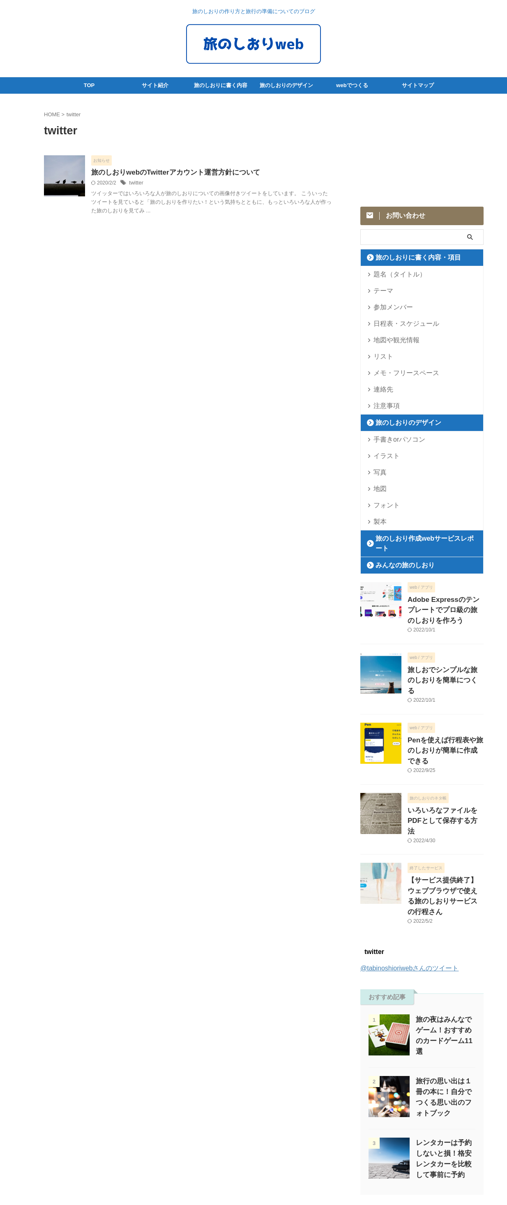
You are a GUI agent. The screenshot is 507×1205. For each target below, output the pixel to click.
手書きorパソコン (394, 439)
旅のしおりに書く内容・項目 (409, 257)
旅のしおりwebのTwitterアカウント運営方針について (170, 172)
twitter (135, 184)
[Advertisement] (422, 149)
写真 (378, 472)
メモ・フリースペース (399, 373)
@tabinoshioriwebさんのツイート (409, 903)
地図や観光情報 (391, 340)
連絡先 (381, 389)
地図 (378, 489)
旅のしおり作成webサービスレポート (419, 538)
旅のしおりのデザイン (286, 85)
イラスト (383, 456)
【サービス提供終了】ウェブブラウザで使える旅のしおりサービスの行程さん (445, 838)
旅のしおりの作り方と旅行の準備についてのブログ (253, 1167)
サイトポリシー (233, 1151)
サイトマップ (418, 85)
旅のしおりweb (253, 1178)
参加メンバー (389, 307)
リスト (381, 356)
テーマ (381, 291)
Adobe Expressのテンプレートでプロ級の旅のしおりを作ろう (445, 598)
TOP (89, 85)
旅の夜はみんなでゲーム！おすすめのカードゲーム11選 (443, 966)
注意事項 (383, 406)
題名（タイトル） (394, 274)
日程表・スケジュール (399, 323)
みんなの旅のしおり (398, 555)
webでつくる (352, 85)
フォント (383, 505)
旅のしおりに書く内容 (220, 85)
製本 (378, 521)
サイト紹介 (155, 85)
